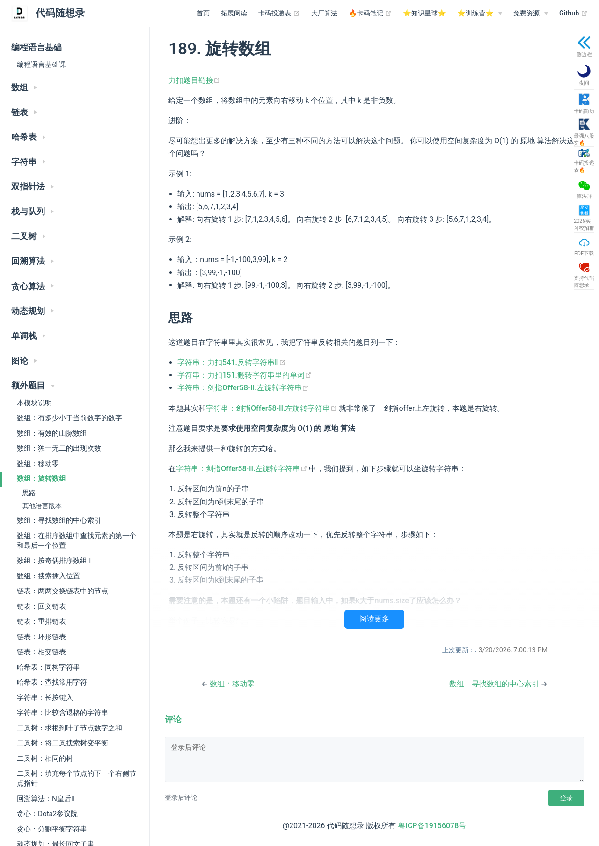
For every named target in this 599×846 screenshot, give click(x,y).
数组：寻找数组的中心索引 (59, 520)
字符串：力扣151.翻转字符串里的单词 (244, 375)
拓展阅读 (234, 13)
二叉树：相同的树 (45, 758)
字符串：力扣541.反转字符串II (231, 362)
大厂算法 (324, 13)
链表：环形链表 (41, 637)
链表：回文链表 (41, 606)
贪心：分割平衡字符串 (52, 829)
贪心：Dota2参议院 (47, 814)
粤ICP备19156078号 (432, 825)
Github (573, 13)
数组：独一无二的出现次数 (59, 448)
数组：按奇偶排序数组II (54, 560)
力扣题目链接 (194, 80)
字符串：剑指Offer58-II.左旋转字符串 (243, 387)
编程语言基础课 (41, 64)
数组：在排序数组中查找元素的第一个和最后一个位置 (76, 541)
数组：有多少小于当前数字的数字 (69, 418)
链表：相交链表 (41, 652)
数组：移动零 (38, 463)
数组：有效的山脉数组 (52, 433)
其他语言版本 (42, 506)
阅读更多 (374, 619)
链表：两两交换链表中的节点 (62, 591)
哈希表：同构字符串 (48, 667)
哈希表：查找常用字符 (52, 682)
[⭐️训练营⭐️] (479, 13)
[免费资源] (530, 13)
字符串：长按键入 (45, 697)
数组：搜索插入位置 (48, 576)
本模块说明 (34, 403)
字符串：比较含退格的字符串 (62, 712)
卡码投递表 (279, 13)
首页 (203, 13)
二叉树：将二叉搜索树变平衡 (62, 743)
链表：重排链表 (41, 621)
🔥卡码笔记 (370, 13)
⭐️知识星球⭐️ (424, 13)
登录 (566, 798)
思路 (29, 493)
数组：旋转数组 (41, 478)
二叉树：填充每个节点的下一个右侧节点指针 (76, 778)
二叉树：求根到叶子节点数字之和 (69, 728)
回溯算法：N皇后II (46, 799)
